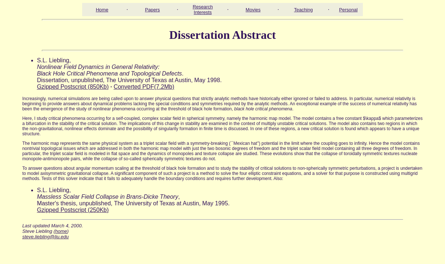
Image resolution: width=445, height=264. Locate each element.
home (61, 231)
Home (102, 9)
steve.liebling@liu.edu (45, 236)
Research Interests (203, 9)
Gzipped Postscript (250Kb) (73, 210)
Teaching (303, 9)
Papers (152, 9)
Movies (253, 9)
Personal (348, 9)
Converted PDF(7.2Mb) (144, 87)
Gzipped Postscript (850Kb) (73, 87)
